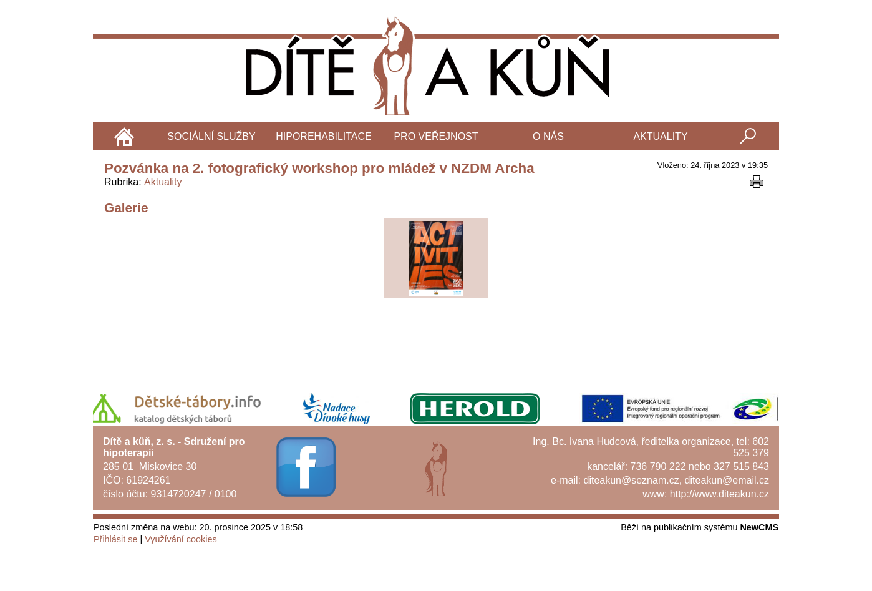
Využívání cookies (180, 539)
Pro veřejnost (436, 136)
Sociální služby (211, 136)
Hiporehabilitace (324, 136)
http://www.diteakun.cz (719, 494)
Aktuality (660, 136)
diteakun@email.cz (727, 480)
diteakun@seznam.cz (631, 480)
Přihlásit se (115, 539)
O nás (548, 136)
